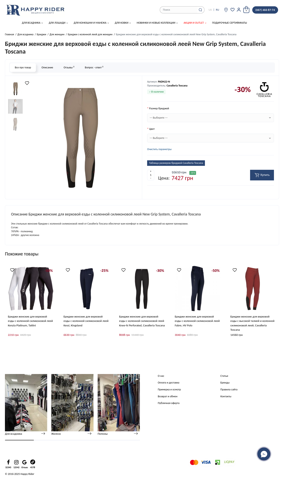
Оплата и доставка (168, 382)
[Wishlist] (27, 83)
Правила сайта (228, 389)
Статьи (224, 376)
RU (217, 9)
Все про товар (23, 67)
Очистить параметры (159, 149)
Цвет (152, 129)
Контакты (226, 396)
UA (210, 9)
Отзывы (69, 67)
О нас (161, 376)
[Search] (200, 10)
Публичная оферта (168, 403)
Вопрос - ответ (94, 67)
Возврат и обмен (168, 396)
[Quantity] (150, 175)
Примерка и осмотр (169, 389)
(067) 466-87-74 (265, 10)
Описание (47, 67)
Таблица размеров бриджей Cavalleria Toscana (176, 163)
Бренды (225, 382)
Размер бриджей (159, 108)
